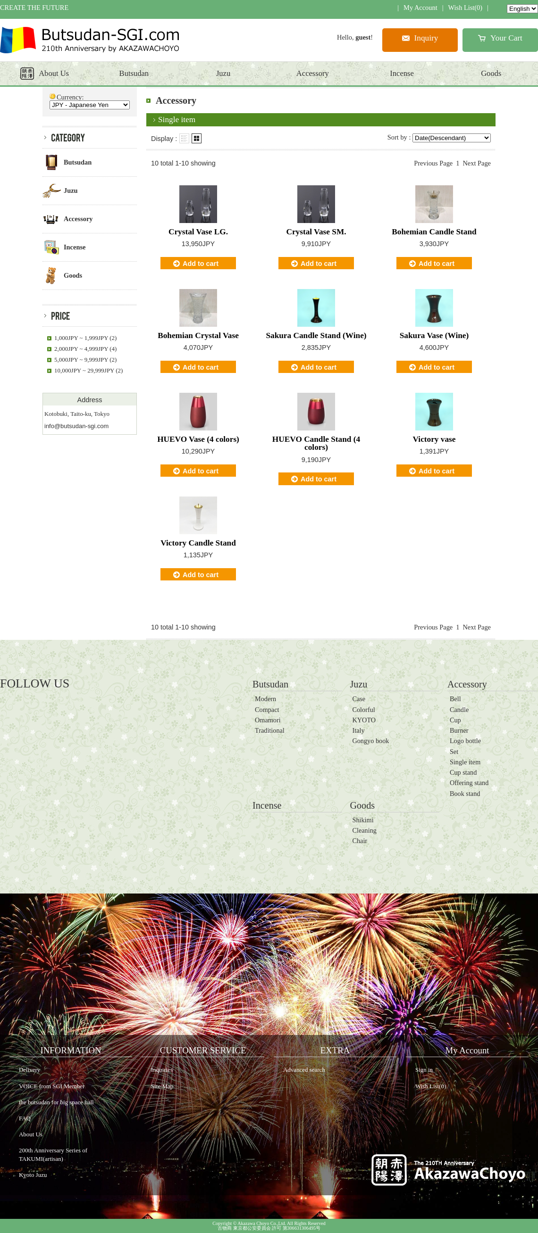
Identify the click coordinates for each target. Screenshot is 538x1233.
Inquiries (162, 1069)
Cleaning (364, 830)
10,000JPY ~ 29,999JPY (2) (88, 370)
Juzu (358, 684)
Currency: (70, 97)
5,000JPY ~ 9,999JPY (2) (85, 359)
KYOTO (364, 720)
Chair (359, 840)
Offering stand (469, 782)
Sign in (424, 1069)
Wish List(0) (465, 7)
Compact (267, 709)
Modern (265, 699)
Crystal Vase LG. (198, 231)
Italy (358, 730)
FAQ (25, 1118)
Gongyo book (370, 741)
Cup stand (463, 772)
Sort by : (399, 137)
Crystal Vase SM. (316, 231)
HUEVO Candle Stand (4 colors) (316, 443)
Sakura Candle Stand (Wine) (316, 335)
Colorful (363, 709)
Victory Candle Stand (198, 542)
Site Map (162, 1086)
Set (454, 751)
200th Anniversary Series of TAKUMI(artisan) (53, 1154)
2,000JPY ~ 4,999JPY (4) (85, 348)
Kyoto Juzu (33, 1174)
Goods (362, 805)
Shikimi (362, 820)
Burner (459, 730)
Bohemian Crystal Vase (198, 335)
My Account (420, 7)
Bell (455, 699)
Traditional (270, 730)
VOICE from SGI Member (51, 1086)
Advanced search (304, 1069)
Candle (459, 709)
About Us (30, 1134)
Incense (267, 805)
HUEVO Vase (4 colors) (198, 439)
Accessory (467, 684)
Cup (455, 720)
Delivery (29, 1069)
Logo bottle (465, 741)
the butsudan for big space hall (56, 1102)
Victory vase (434, 439)
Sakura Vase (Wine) (434, 335)
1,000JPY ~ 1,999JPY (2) (85, 337)
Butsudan (270, 684)
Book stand (465, 793)
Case (358, 699)
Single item (465, 762)
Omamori (268, 720)
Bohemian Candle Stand (434, 231)
